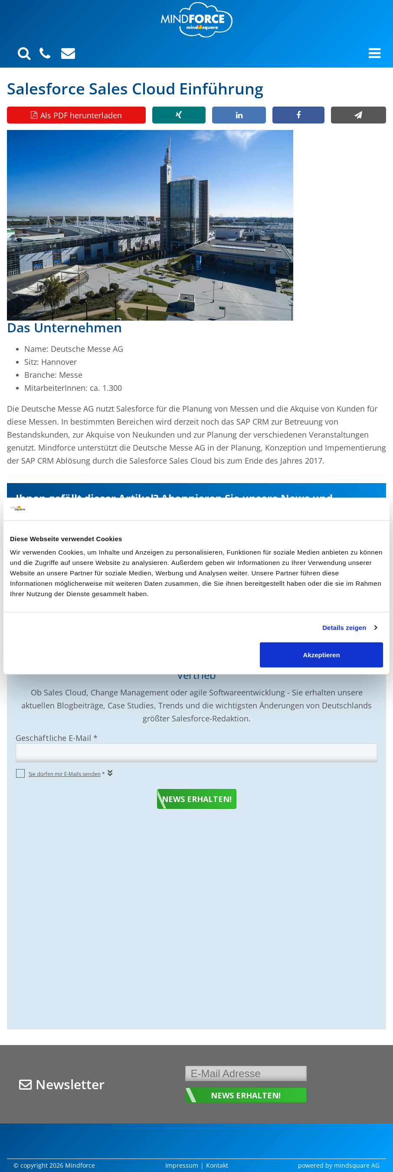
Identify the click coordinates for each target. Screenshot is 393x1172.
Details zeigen (344, 627)
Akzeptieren (321, 655)
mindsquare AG (357, 1165)
